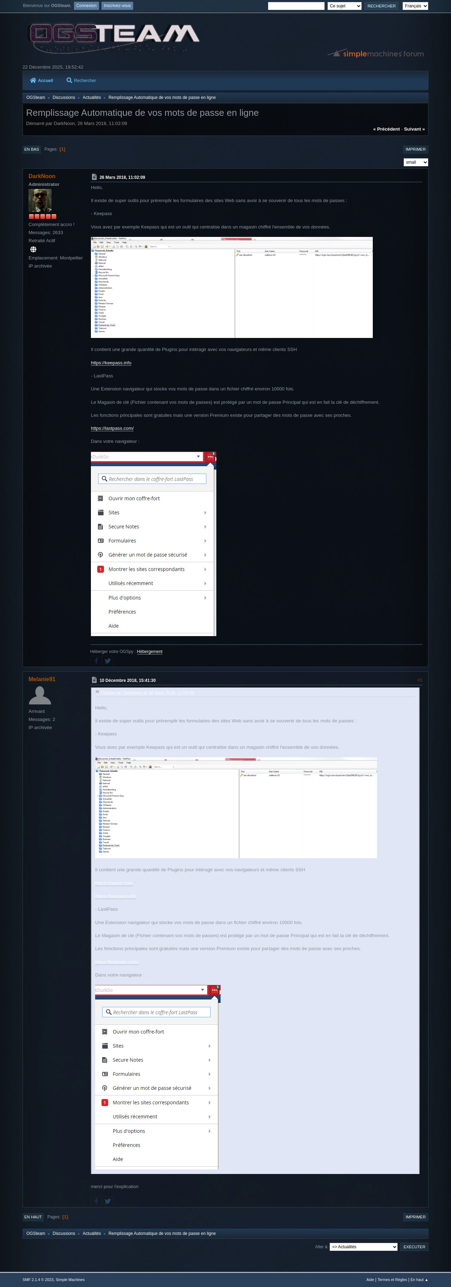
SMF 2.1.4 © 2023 (38, 1279)
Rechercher (81, 80)
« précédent (386, 129)
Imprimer (416, 149)
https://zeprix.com (114, 883)
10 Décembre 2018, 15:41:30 (128, 680)
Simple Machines (70, 1279)
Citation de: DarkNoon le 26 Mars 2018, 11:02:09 (147, 693)
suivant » (414, 129)
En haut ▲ (419, 1279)
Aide (370, 1279)
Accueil (41, 80)
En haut (33, 1217)
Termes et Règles (392, 1279)
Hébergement (150, 651)
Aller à (321, 1246)
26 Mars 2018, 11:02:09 (122, 177)
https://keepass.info (111, 362)
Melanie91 (42, 679)
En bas (31, 149)
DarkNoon (42, 176)
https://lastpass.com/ (112, 428)
